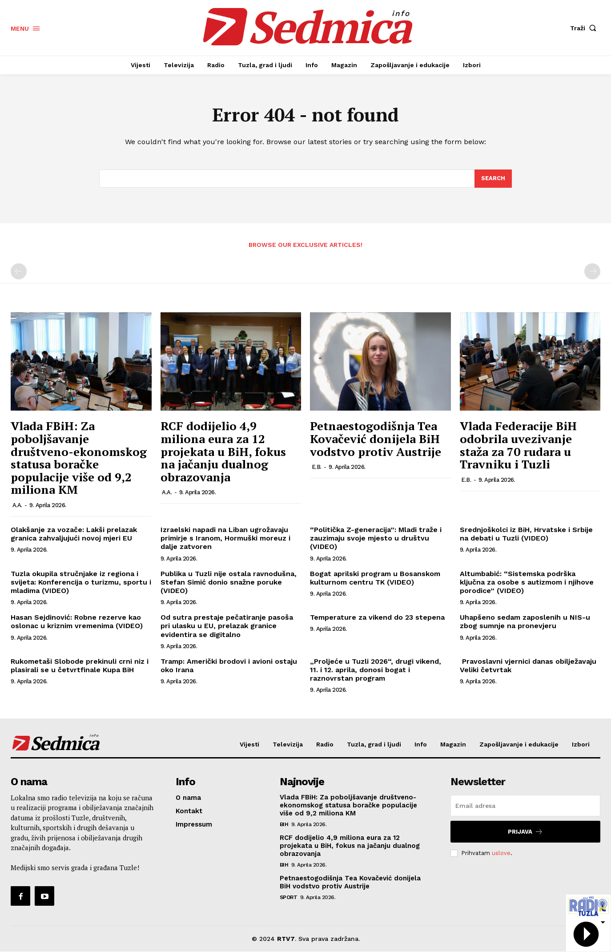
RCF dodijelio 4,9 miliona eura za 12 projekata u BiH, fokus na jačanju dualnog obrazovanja (223, 451)
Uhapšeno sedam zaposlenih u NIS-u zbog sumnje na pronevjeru (525, 621)
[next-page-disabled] (592, 272)
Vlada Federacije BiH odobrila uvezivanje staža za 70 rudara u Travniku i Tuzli (518, 445)
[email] (525, 806)
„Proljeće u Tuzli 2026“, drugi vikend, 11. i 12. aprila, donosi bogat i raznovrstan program (375, 669)
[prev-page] (19, 272)
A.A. (17, 505)
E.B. (317, 467)
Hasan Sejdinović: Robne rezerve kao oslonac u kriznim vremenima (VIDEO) (77, 621)
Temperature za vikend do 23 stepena (377, 617)
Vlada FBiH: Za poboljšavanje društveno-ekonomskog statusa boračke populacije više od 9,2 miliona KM (79, 458)
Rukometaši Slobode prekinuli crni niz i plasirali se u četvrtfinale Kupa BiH (80, 665)
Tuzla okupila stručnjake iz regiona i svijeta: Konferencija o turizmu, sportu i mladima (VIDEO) (81, 582)
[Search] (493, 178)
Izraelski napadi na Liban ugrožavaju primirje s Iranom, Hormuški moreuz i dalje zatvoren (225, 538)
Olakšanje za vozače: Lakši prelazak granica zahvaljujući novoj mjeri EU (74, 534)
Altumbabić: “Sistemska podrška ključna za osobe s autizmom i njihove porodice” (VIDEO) (527, 582)
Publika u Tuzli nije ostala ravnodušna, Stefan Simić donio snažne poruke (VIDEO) (229, 582)
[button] (585, 28)
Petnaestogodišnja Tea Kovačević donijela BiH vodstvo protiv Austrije (375, 439)
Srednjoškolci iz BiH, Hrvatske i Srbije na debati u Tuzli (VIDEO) (526, 534)
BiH (284, 825)
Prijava (525, 832)
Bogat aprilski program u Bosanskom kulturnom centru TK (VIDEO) (375, 577)
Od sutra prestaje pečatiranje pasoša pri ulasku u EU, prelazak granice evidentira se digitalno (227, 626)
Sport (288, 898)
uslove (501, 853)
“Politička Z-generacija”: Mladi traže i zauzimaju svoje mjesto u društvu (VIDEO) (376, 538)
